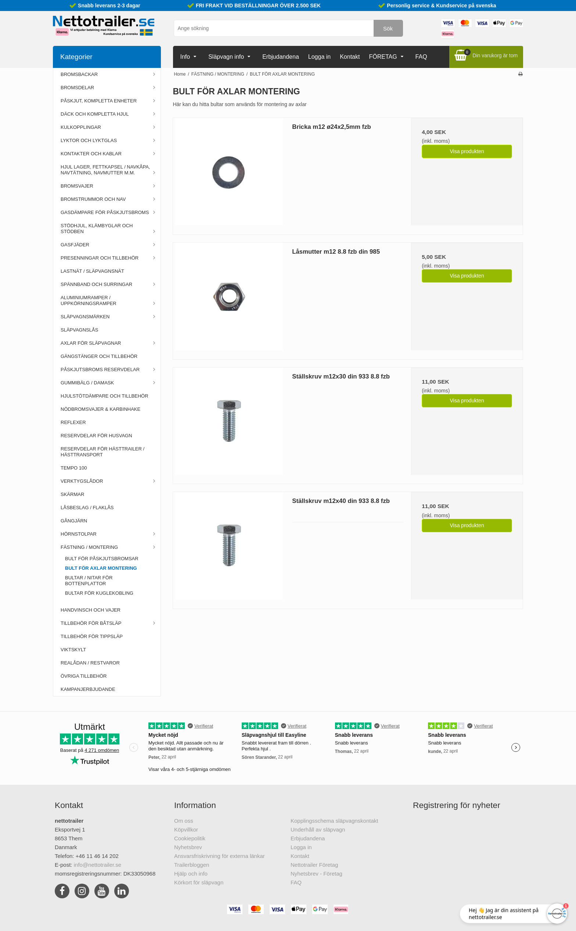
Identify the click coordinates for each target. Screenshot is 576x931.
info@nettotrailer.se (97, 865)
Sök (388, 28)
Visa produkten (467, 151)
